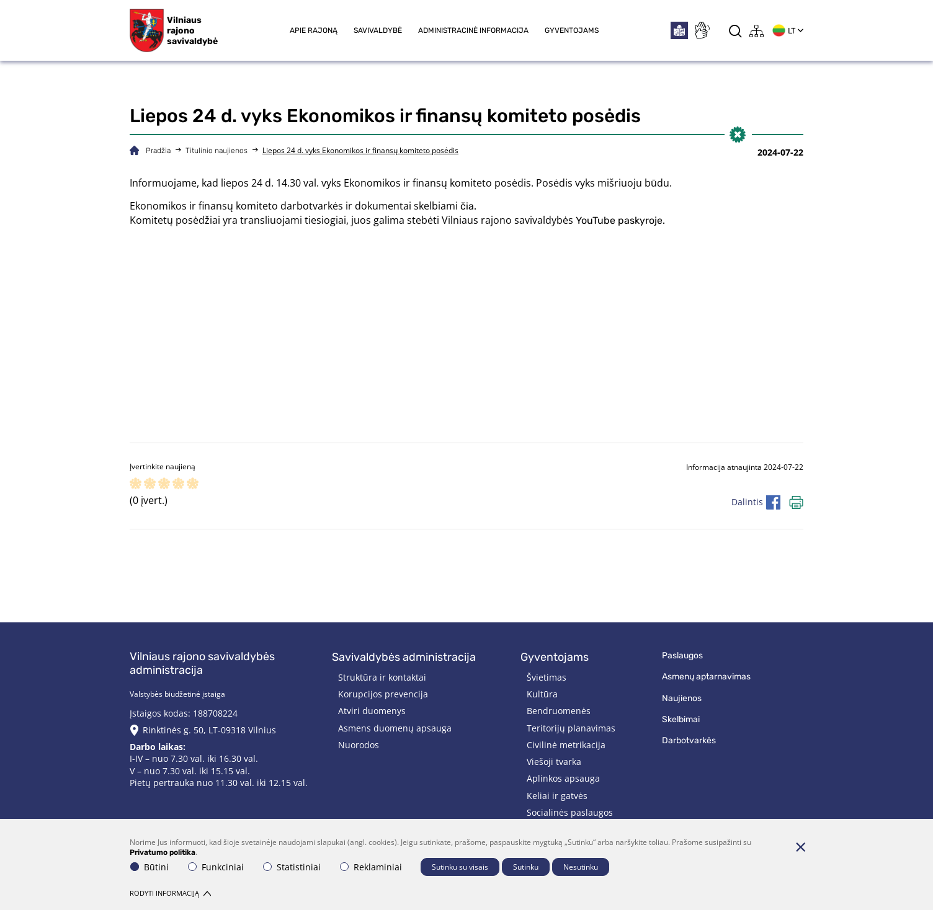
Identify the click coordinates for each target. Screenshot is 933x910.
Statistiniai (292, 867)
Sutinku (525, 867)
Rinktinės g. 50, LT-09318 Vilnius (209, 730)
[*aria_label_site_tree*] (756, 30)
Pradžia (158, 150)
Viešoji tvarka (554, 761)
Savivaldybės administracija (404, 657)
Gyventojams (572, 30)
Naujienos (682, 698)
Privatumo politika (162, 852)
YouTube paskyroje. (620, 220)
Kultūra (542, 694)
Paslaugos (682, 655)
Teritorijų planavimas (571, 728)
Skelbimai (681, 719)
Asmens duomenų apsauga (395, 728)
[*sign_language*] (701, 30)
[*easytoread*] (679, 30)
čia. (468, 206)
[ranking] (193, 484)
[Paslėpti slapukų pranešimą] (800, 846)
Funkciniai (216, 867)
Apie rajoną (313, 30)
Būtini (149, 867)
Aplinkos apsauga (563, 778)
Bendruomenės (559, 711)
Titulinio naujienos (216, 150)
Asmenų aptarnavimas (706, 676)
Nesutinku (580, 867)
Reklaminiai (371, 867)
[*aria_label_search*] (735, 30)
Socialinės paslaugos (570, 812)
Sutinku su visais (460, 867)
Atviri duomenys (372, 711)
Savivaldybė (378, 30)
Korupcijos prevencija (383, 694)
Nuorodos (358, 745)
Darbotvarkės (689, 740)
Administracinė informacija (473, 30)
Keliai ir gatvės (557, 796)
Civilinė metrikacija (566, 745)
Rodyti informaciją (170, 893)
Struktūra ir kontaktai (382, 677)
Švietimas (546, 677)
